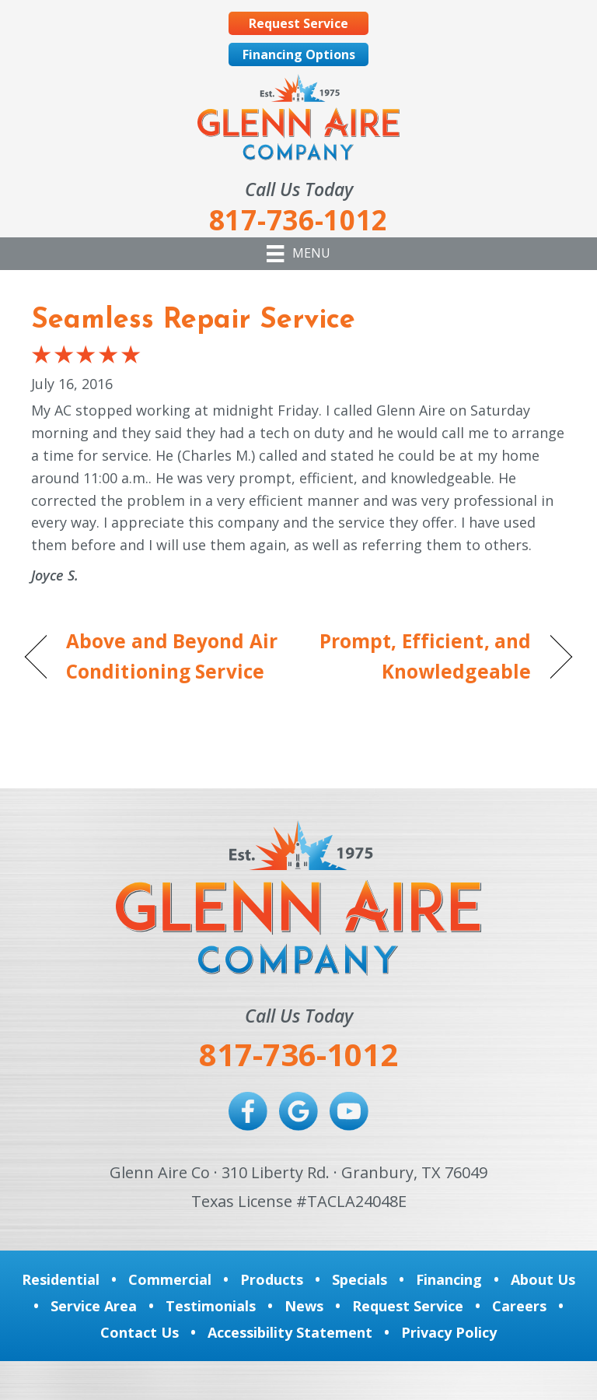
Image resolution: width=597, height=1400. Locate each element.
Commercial (169, 1279)
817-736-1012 (298, 1054)
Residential (61, 1279)
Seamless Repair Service (193, 321)
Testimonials (211, 1305)
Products (271, 1279)
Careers (519, 1305)
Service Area (94, 1305)
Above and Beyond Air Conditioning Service (172, 656)
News (304, 1305)
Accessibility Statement (290, 1332)
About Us (543, 1279)
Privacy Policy (449, 1332)
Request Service (407, 1305)
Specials (359, 1279)
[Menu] (298, 253)
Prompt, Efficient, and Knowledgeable (423, 656)
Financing (449, 1279)
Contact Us (139, 1332)
